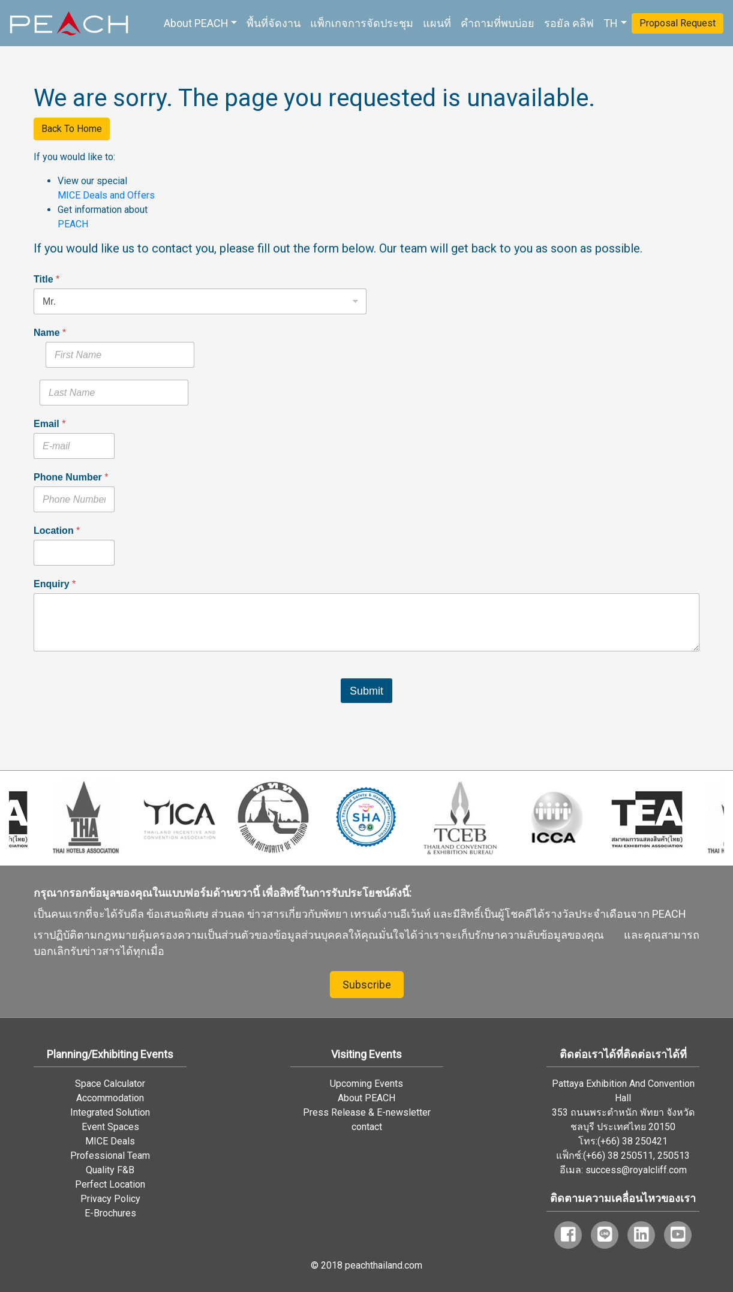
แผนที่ (437, 23)
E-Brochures (110, 1213)
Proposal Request (677, 23)
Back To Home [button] (71, 128)
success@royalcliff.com (636, 1170)
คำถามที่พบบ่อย (497, 23)
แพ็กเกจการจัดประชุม (361, 23)
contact (367, 1126)
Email (49, 423)
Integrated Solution (110, 1112)
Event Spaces (110, 1126)
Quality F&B (110, 1170)
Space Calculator (110, 1083)
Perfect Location (110, 1184)
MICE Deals (110, 1141)
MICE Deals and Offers (106, 195)
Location (57, 530)
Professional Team (110, 1155)
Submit (366, 691)
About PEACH (196, 23)
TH (610, 23)
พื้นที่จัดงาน (274, 23)
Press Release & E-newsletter (367, 1112)
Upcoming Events (366, 1083)
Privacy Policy (110, 1198)
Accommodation (110, 1098)
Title (46, 279)
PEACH (73, 224)
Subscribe (367, 984)
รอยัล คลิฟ (569, 23)
